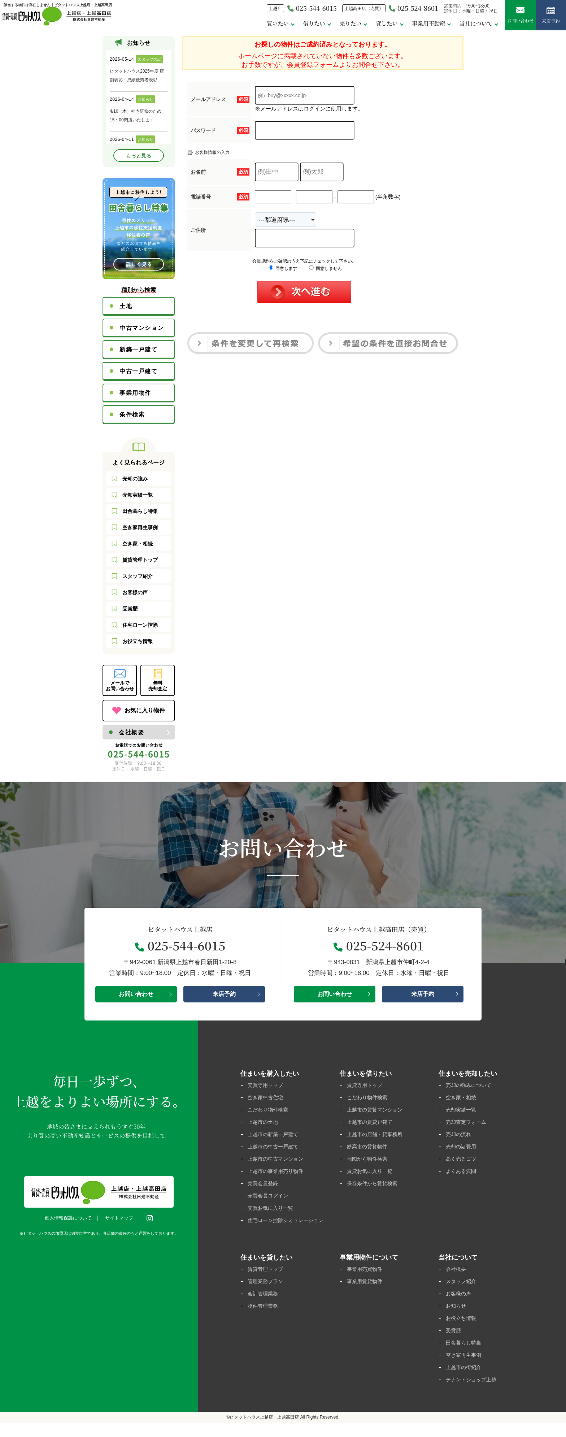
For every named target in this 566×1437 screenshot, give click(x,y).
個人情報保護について (70, 1218)
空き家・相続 (137, 544)
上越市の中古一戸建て (275, 1148)
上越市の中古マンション (277, 1161)
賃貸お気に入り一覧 (371, 1174)
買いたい (259, 24)
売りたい (335, 24)
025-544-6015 (295, 10)
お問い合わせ (515, 18)
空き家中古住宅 (267, 1098)
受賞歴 (130, 609)
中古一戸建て (138, 371)
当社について (467, 24)
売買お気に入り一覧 (272, 1212)
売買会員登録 (264, 1186)
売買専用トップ (267, 1085)
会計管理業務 (264, 1305)
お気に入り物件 (145, 710)
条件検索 (132, 414)
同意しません (325, 268)
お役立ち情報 (137, 641)
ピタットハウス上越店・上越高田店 (264, 1431)
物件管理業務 (264, 1318)
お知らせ (456, 1318)
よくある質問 (462, 1174)
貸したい (373, 24)
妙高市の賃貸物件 (368, 1148)
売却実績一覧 (137, 495)
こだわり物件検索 (269, 1111)
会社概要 (131, 732)
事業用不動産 (417, 24)
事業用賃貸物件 (366, 1293)
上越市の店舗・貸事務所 (376, 1136)
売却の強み (135, 479)
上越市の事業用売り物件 (277, 1174)
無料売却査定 (157, 685)
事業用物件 (135, 393)
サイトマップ (121, 1218)
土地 (125, 306)
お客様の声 (135, 592)
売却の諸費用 (462, 1148)
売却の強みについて (470, 1085)
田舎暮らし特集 (140, 511)
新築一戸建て (138, 349)
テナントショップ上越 (473, 1394)
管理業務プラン (267, 1293)
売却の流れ (459, 1136)
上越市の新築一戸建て (275, 1136)
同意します (283, 268)
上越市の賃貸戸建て (371, 1123)
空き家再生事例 (140, 527)
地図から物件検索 (368, 1161)
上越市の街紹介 (465, 1381)
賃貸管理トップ (140, 560)
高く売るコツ (462, 1161)
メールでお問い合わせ (120, 685)
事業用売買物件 (366, 1280)
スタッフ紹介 (137, 576)
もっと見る (138, 156)
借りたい (297, 24)
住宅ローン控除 (140, 625)
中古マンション (141, 328)
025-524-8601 (403, 10)
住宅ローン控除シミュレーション (285, 1227)
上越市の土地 (264, 1123)
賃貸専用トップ (366, 1085)
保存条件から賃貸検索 (374, 1186)
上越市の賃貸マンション (376, 1111)
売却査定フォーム (467, 1123)
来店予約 (549, 18)
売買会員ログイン (269, 1199)
